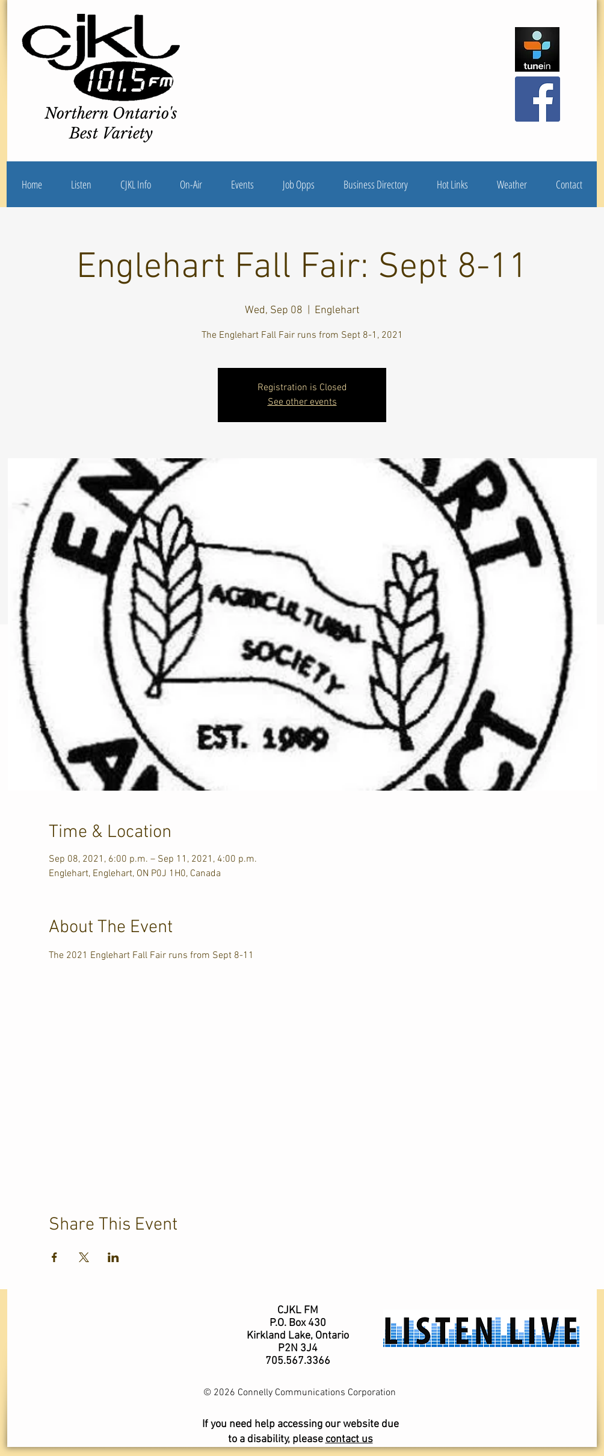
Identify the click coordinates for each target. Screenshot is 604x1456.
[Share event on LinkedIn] (113, 1257)
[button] (135, 184)
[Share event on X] (84, 1257)
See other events (302, 402)
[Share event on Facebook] (54, 1257)
